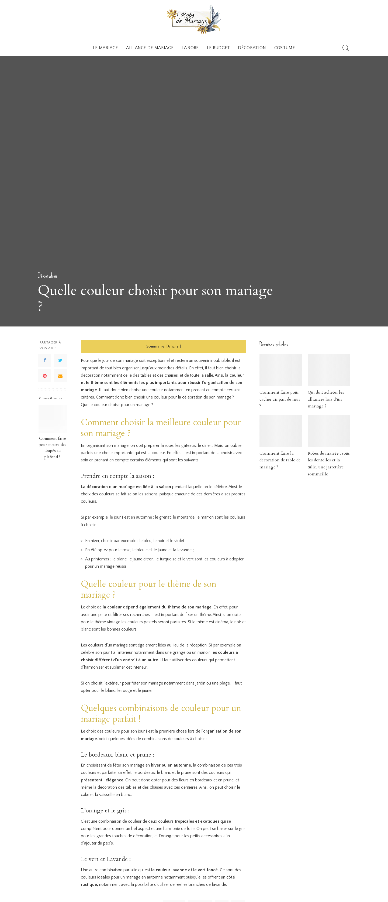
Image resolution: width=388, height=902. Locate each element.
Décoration (47, 276)
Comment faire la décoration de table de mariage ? (279, 460)
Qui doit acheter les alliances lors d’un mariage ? (326, 399)
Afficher (173, 346)
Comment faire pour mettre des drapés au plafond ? (52, 448)
